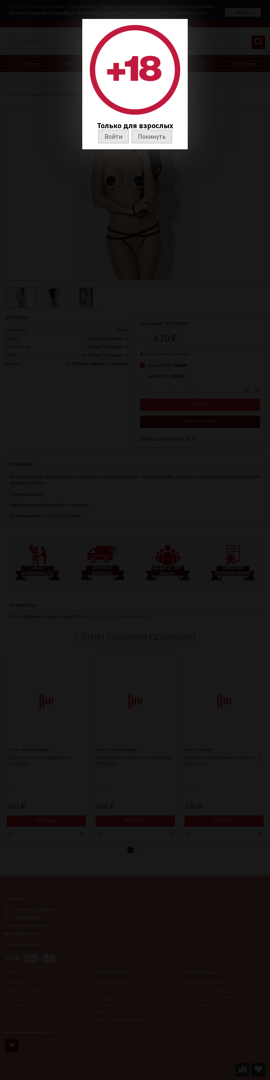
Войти (113, 136)
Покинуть (152, 136)
